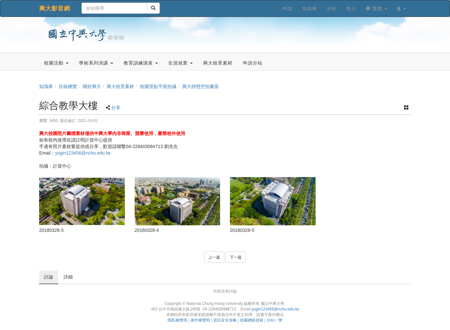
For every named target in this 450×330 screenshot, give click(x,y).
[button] (401, 8)
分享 (115, 107)
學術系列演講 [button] (96, 63)
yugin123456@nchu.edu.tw (83, 153)
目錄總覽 (68, 86)
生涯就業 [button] (180, 63)
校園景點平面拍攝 (158, 86)
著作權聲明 (200, 320)
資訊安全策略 (225, 320)
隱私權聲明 (177, 320)
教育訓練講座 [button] (141, 63)
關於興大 (92, 86)
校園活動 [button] (56, 63)
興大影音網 (54, 8)
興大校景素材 (120, 86)
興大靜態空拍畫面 (200, 86)
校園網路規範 (251, 320)
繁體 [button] (376, 8)
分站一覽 (274, 320)
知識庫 (46, 86)
